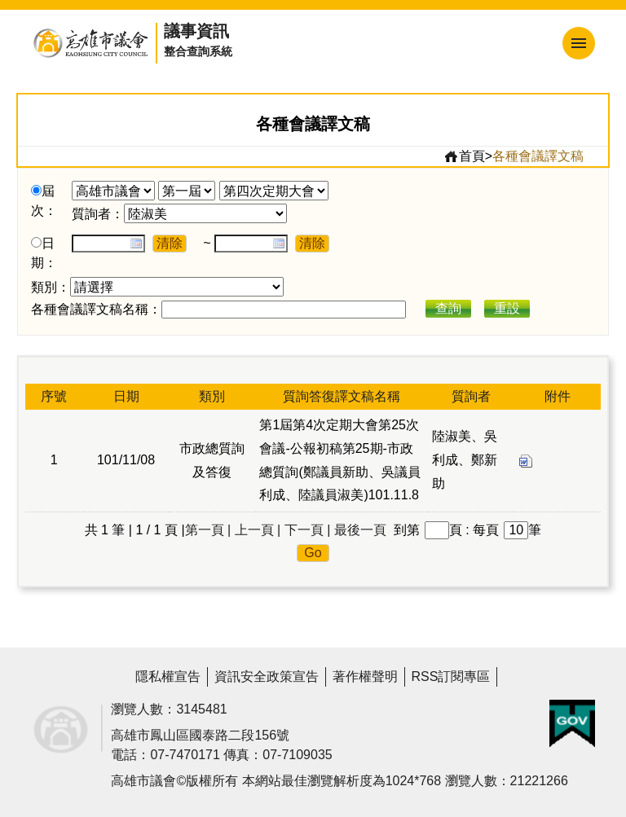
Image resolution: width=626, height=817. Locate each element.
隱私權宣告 (168, 676)
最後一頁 (360, 530)
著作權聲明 (365, 676)
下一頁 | (307, 530)
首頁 (464, 156)
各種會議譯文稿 (538, 156)
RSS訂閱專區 (451, 676)
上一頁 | (258, 530)
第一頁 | (208, 530)
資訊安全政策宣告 (266, 676)
